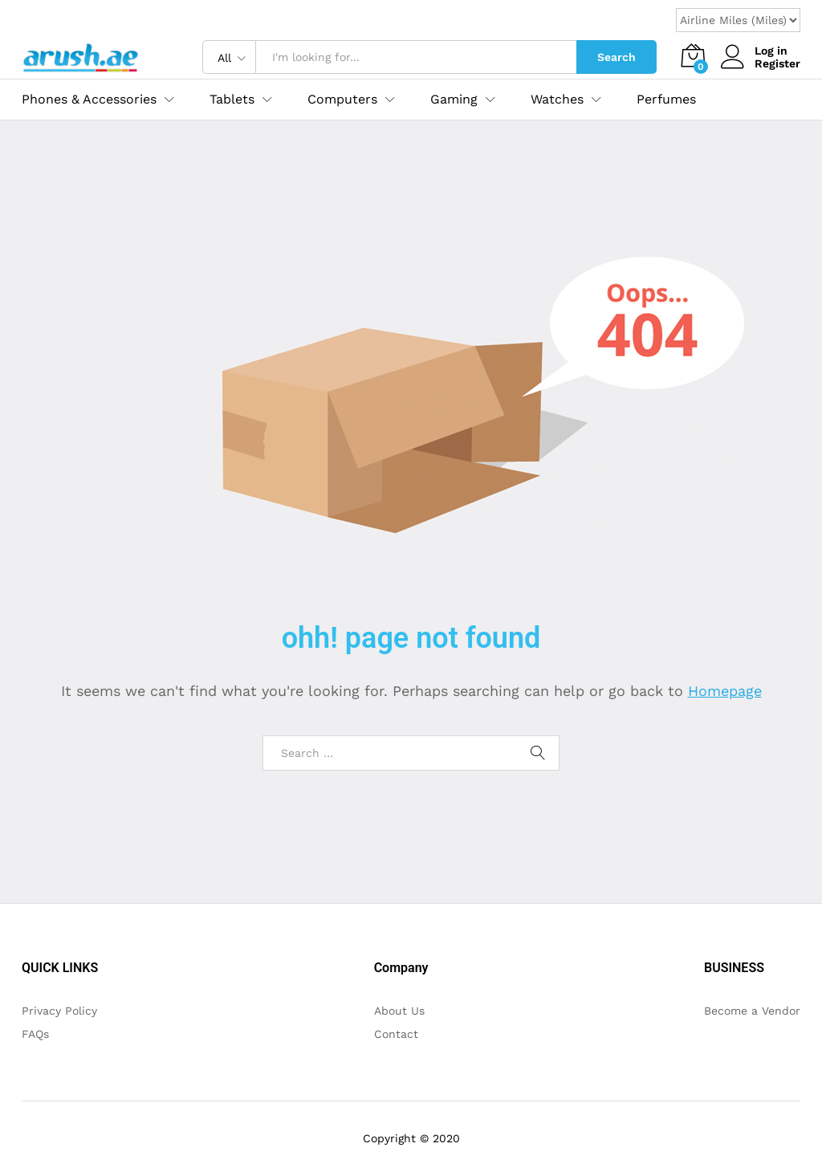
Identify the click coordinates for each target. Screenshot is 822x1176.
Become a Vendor (752, 1010)
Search (616, 57)
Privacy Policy (59, 1010)
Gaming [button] (454, 99)
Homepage (725, 690)
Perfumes (666, 99)
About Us (399, 1010)
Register (777, 63)
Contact (396, 1033)
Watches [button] (557, 99)
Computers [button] (342, 99)
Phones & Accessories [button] (89, 99)
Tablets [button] (232, 99)
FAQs (35, 1033)
